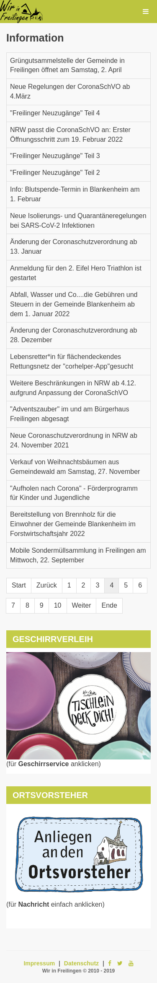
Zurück (46, 585)
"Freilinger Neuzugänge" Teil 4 (55, 113)
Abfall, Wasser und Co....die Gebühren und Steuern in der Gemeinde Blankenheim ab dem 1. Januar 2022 (73, 304)
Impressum (39, 963)
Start (19, 585)
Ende (109, 605)
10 (58, 605)
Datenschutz (81, 963)
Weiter (81, 605)
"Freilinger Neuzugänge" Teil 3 (55, 155)
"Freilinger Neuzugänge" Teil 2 (55, 172)
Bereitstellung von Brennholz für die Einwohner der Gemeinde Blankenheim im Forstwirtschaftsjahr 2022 (73, 524)
